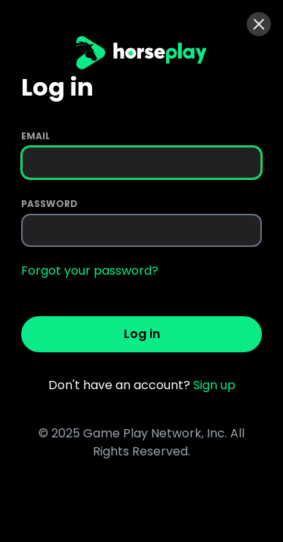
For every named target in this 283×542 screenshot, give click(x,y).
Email (35, 135)
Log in (142, 334)
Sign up (214, 385)
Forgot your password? (89, 270)
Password (49, 203)
